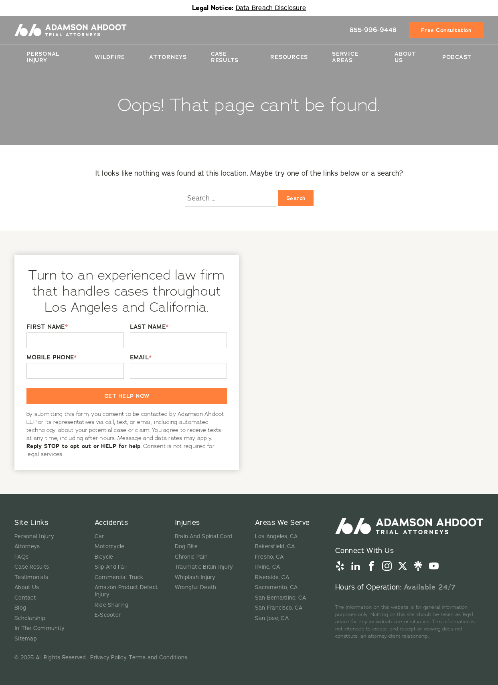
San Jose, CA (272, 618)
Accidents (111, 522)
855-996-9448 (373, 30)
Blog (20, 608)
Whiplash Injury (195, 577)
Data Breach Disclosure (271, 8)
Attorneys (168, 57)
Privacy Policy (108, 657)
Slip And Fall (111, 567)
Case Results (225, 57)
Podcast (457, 57)
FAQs (21, 557)
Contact (25, 598)
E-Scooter (108, 615)
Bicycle (104, 557)
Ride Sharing (111, 605)
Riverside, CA (272, 577)
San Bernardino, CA (280, 598)
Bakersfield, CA (275, 546)
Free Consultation (446, 30)
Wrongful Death (196, 587)
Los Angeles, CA (276, 536)
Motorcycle (110, 546)
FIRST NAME (47, 327)
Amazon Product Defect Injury (126, 591)
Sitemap (25, 638)
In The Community (39, 628)
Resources (289, 57)
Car (99, 536)
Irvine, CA (267, 567)
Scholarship (29, 618)
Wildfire (110, 57)
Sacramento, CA (276, 587)
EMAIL (141, 357)
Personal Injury (43, 57)
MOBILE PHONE (51, 357)
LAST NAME (149, 327)
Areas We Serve (282, 522)
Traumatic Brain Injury (204, 567)
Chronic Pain (191, 557)
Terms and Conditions (158, 657)
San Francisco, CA (278, 608)
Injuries (187, 522)
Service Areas (345, 57)
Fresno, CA (269, 557)
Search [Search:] (296, 198)
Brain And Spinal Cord (203, 536)
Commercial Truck (119, 577)
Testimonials (31, 577)
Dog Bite (186, 546)
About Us (405, 57)
